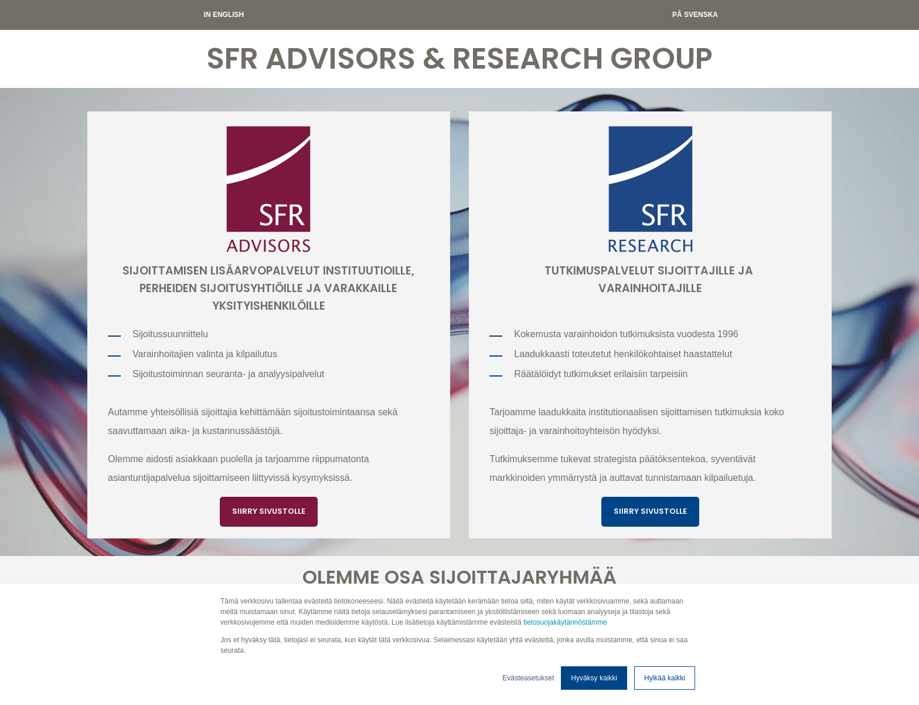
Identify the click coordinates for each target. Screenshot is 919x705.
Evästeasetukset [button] (528, 678)
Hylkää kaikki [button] (664, 678)
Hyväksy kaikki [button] (594, 678)
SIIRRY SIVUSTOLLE (268, 511)
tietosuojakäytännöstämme (565, 622)
